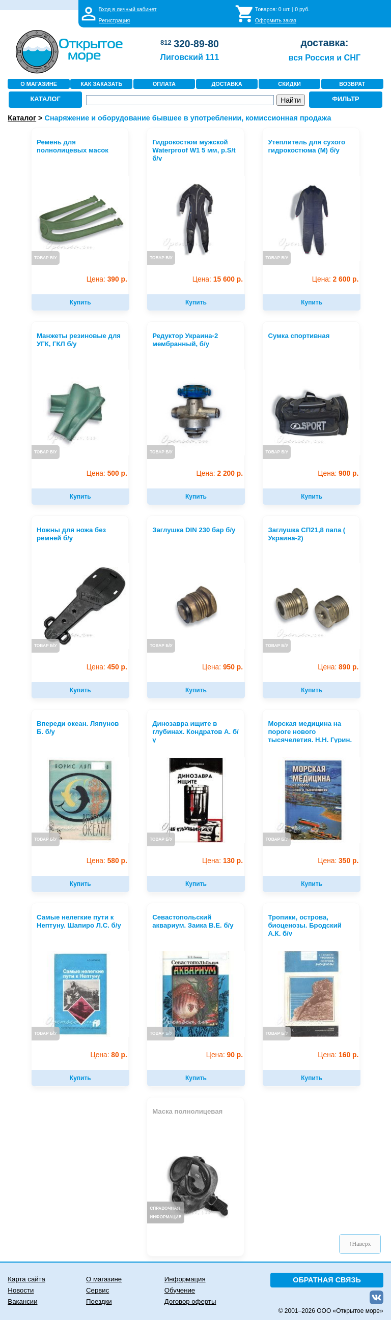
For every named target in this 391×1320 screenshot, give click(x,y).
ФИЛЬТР (345, 99)
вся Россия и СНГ (324, 57)
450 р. (107, 667)
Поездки (98, 1301)
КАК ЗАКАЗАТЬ (101, 84)
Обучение (179, 1290)
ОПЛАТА (164, 84)
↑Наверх (360, 1243)
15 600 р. (217, 279)
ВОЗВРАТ (352, 84)
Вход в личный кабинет (128, 9)
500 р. (107, 473)
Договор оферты (190, 1301)
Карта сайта (26, 1279)
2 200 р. (220, 473)
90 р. (224, 1055)
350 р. (338, 861)
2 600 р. (335, 279)
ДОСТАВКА (226, 84)
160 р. (338, 1055)
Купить (80, 302)
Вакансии (22, 1301)
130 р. (222, 861)
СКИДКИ (289, 84)
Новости (21, 1290)
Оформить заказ (275, 20)
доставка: (324, 42)
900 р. (338, 473)
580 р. (107, 861)
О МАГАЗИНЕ (38, 84)
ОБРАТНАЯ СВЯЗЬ (327, 1280)
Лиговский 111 (189, 57)
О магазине (104, 1279)
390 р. (107, 279)
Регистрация (114, 20)
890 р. (338, 667)
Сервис (97, 1290)
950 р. (222, 667)
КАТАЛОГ (46, 99)
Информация (185, 1279)
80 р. (109, 1055)
